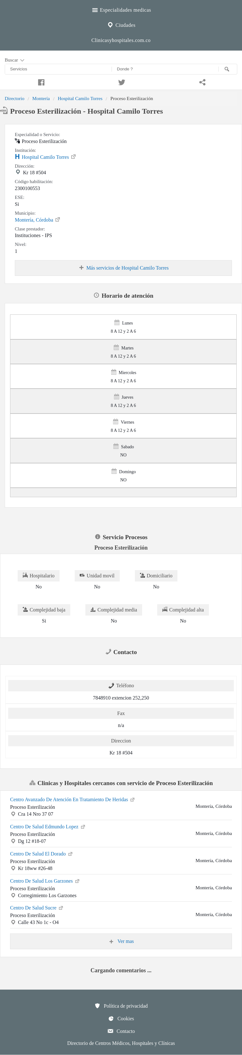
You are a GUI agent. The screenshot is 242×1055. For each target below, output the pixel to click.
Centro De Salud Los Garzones (45, 880)
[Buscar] (228, 69)
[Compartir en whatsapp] (201, 81)
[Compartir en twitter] (121, 81)
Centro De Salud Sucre (37, 907)
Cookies (121, 1018)
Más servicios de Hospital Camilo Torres (123, 268)
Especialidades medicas (121, 9)
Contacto (121, 1031)
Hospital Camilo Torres (80, 98)
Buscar (15, 60)
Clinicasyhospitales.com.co (121, 40)
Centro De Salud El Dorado (41, 853)
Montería (41, 98)
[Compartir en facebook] (40, 81)
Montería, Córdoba (38, 219)
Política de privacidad (121, 1006)
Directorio (14, 98)
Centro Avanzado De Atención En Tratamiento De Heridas (72, 799)
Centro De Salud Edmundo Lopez (48, 826)
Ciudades (121, 24)
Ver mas (121, 941)
